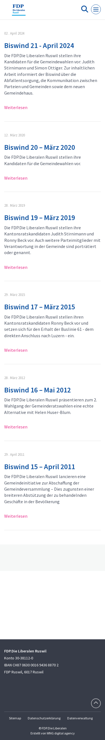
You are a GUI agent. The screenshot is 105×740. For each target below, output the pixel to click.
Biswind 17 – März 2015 (39, 306)
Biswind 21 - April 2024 (39, 45)
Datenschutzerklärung (44, 718)
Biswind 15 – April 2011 (39, 466)
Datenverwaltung (80, 718)
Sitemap (15, 718)
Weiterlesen (15, 107)
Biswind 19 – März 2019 (39, 217)
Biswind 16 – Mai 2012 (37, 389)
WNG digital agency (61, 733)
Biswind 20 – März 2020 (39, 147)
